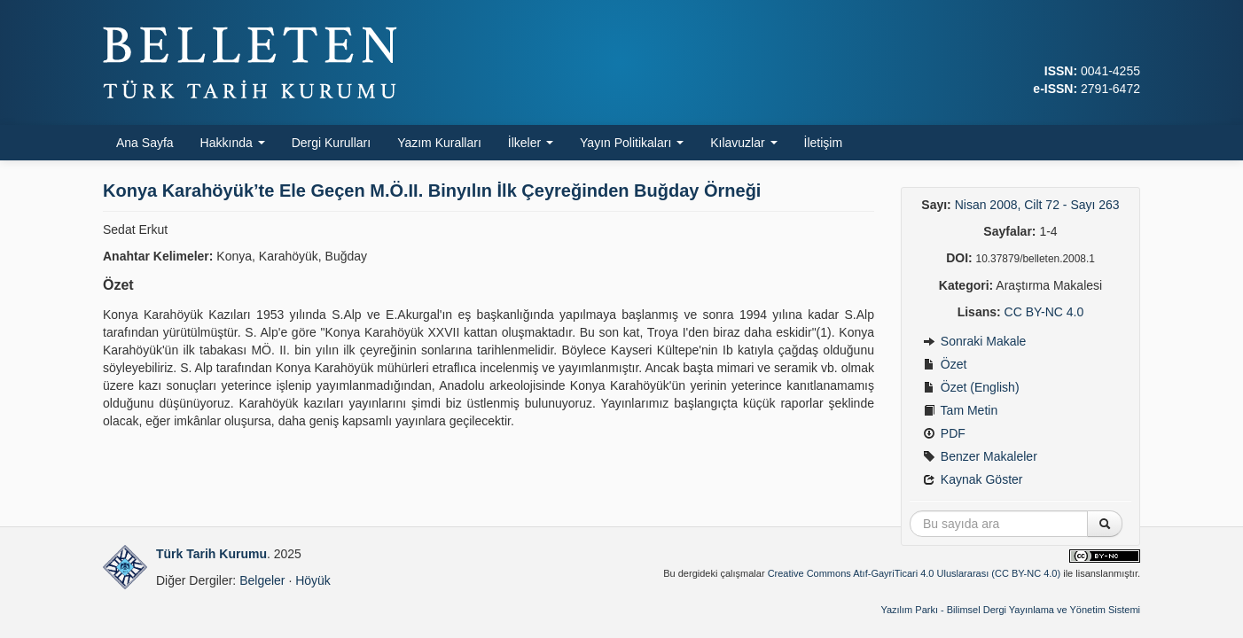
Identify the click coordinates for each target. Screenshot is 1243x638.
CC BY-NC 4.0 (1044, 312)
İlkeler (530, 143)
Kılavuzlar (743, 143)
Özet (944, 364)
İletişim (823, 143)
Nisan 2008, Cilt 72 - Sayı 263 (1037, 205)
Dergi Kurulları (331, 143)
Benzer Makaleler (980, 456)
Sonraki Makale (974, 341)
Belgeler (262, 580)
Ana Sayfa (145, 143)
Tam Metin (960, 410)
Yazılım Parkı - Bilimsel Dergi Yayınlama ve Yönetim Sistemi (1010, 609)
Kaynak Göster (973, 479)
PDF (944, 433)
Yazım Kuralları (439, 143)
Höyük (313, 580)
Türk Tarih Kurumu (211, 554)
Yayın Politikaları (632, 143)
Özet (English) (971, 387)
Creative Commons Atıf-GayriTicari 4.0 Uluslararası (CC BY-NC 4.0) (914, 573)
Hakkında (232, 143)
